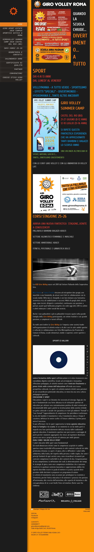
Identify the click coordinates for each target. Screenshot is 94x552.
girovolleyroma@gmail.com (40, 526)
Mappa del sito (45, 509)
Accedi (87, 509)
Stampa (35, 509)
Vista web (86, 511)
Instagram (34, 518)
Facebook (34, 515)
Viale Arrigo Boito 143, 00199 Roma (43, 528)
